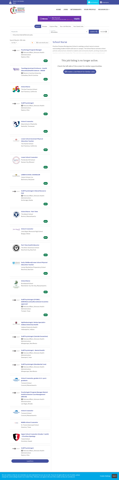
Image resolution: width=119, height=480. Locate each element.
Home (58, 9)
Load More (30, 461)
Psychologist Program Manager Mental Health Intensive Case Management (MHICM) (34, 394)
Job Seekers (93, 2)
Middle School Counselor (29, 422)
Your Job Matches (65, 26)
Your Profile (90, 9)
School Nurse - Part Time (29, 211)
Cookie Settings (105, 476)
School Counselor (27, 121)
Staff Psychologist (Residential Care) (33, 364)
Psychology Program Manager (31, 50)
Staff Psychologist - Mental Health (33, 350)
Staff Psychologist (27, 103)
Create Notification (42, 42)
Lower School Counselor (29, 157)
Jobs (65, 9)
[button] (103, 32)
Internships (75, 9)
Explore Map (53, 26)
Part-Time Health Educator (30, 245)
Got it (114, 476)
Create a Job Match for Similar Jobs (80, 71)
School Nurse (25, 87)
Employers (104, 2)
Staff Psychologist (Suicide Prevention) (34, 336)
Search (38, 26)
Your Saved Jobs (78, 26)
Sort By (13, 42)
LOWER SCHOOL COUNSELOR (30, 175)
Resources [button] (103, 9)
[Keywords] (30, 32)
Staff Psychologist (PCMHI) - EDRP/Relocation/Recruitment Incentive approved (34, 301)
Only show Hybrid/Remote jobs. (23, 35)
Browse (44, 26)
